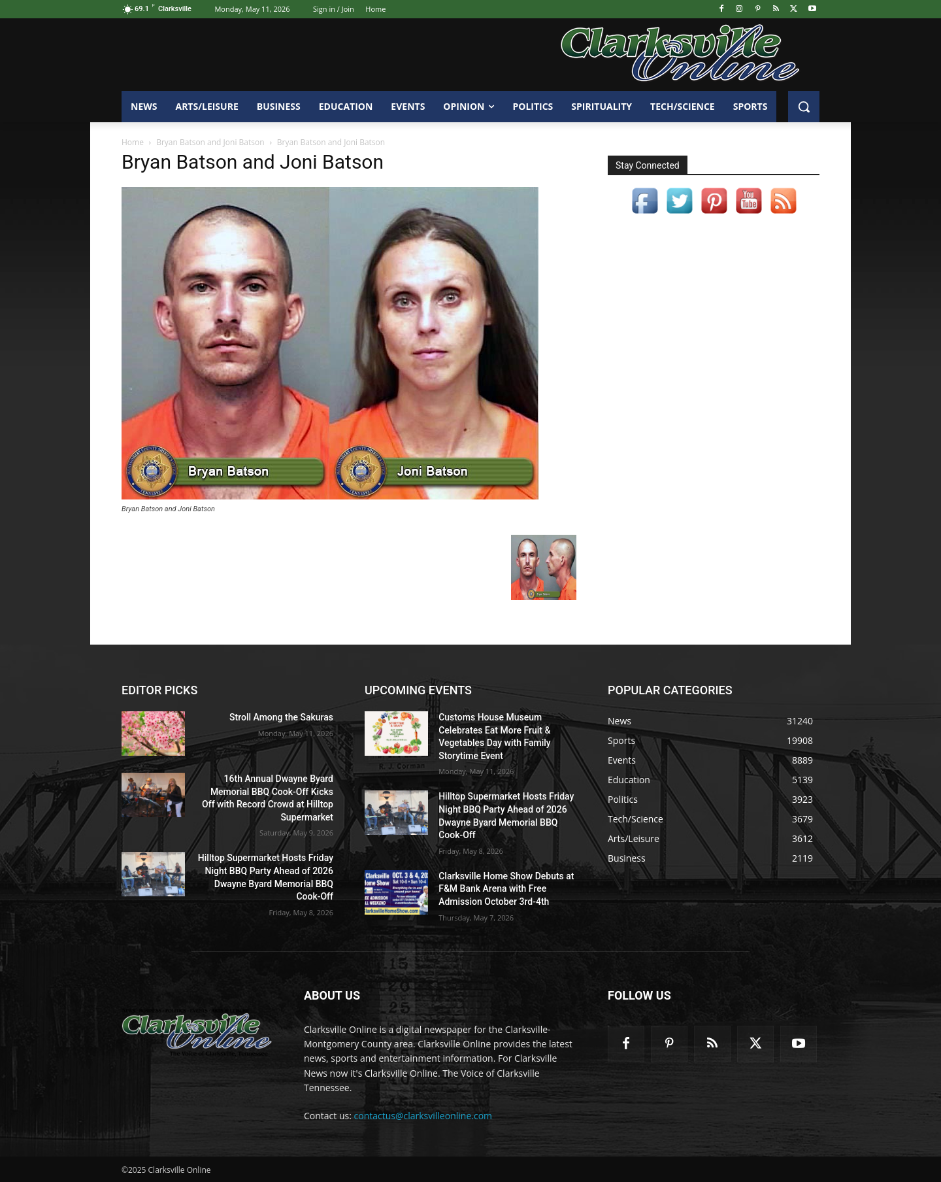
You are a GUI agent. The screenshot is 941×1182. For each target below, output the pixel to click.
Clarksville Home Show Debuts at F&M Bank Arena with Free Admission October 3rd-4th (506, 889)
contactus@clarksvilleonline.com (423, 1115)
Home (133, 142)
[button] (803, 106)
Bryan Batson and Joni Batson (210, 142)
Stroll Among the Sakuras (281, 717)
